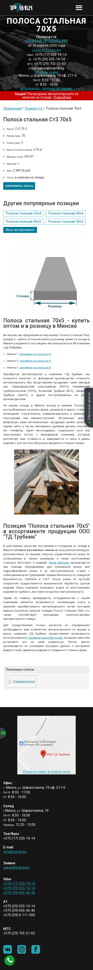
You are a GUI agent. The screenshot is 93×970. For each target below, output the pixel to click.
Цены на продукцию (46, 41)
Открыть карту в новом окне (46, 771)
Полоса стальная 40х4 (65, 213)
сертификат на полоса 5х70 (35, 354)
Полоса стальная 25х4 (23, 213)
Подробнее (62, 97)
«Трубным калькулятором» (45, 637)
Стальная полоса (24, 681)
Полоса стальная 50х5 (65, 221)
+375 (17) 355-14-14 (19, 883)
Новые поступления (46, 50)
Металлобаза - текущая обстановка (46, 88)
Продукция (12, 108)
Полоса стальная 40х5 (23, 221)
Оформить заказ (19, 186)
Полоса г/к (33, 108)
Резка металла (59, 562)
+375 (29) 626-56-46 (19, 893)
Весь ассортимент (20, 230)
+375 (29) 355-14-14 (19, 888)
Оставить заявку (47, 72)
